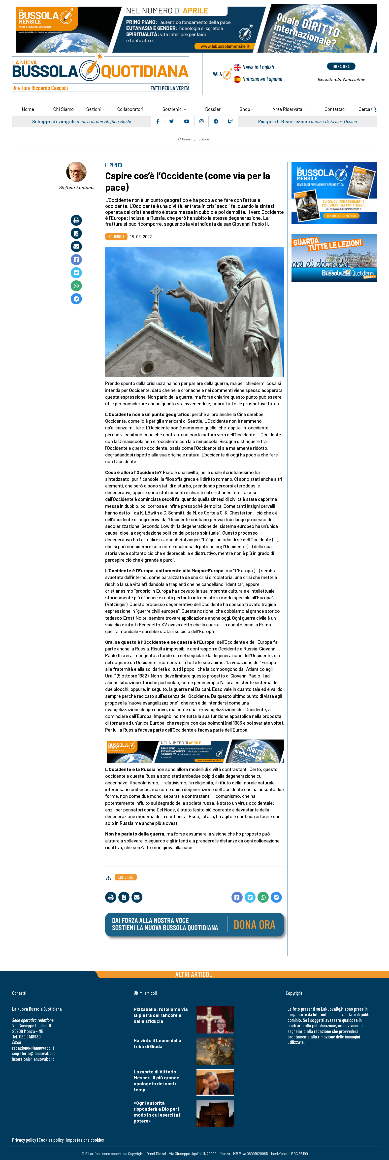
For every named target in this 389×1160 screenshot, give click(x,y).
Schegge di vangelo (54, 120)
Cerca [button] (367, 109)
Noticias (262, 78)
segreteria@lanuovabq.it (33, 1053)
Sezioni (93, 108)
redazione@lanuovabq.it (33, 1047)
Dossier (213, 108)
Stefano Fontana (76, 187)
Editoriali (204, 139)
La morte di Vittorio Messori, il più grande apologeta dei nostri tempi (156, 1080)
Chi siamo (63, 108)
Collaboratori (130, 108)
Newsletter (341, 79)
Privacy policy (24, 1139)
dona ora (341, 66)
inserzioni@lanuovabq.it (33, 1058)
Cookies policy (51, 1139)
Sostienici (172, 108)
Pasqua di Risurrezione (283, 120)
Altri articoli (194, 973)
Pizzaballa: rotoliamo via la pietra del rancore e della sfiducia (161, 1014)
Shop (245, 108)
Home (28, 108)
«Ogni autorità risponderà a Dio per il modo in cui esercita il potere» (158, 1111)
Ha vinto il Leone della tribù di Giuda (157, 1043)
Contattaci (335, 108)
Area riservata (287, 108)
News (258, 67)
